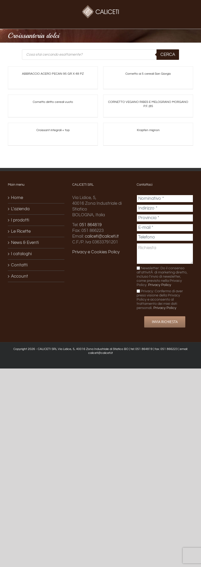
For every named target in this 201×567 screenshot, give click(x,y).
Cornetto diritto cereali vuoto (53, 102)
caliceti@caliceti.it (102, 236)
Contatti (19, 265)
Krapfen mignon (148, 130)
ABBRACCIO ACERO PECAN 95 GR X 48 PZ (53, 73)
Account (19, 276)
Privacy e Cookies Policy (96, 252)
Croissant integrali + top (53, 130)
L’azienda (20, 209)
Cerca (167, 54)
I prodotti (20, 220)
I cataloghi (21, 254)
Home (17, 197)
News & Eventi (25, 242)
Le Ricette (21, 231)
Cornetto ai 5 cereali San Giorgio (148, 73)
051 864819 (90, 225)
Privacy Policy (159, 285)
